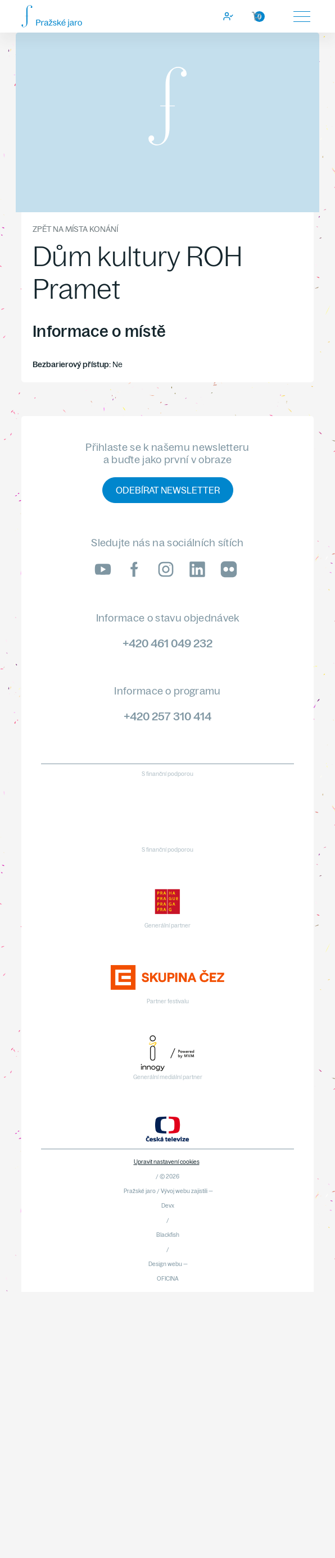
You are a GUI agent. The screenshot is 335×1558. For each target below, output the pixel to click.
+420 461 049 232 (167, 643)
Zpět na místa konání (75, 229)
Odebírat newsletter (168, 490)
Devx (167, 1205)
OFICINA (168, 1278)
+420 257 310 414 (167, 716)
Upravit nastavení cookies (167, 1162)
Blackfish (167, 1235)
